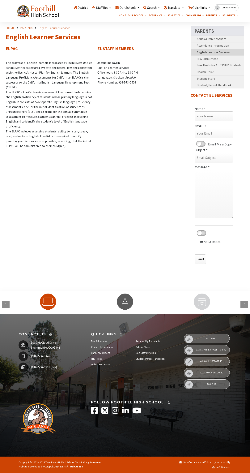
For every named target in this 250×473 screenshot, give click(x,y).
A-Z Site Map (221, 467)
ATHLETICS (174, 15)
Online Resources (100, 364)
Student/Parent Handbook (214, 85)
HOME (122, 15)
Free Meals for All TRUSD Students (219, 65)
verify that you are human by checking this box (201, 233)
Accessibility (222, 462)
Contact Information (102, 347)
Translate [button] (174, 7)
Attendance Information (213, 45)
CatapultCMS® (51, 466)
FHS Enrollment (207, 59)
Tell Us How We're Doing (204, 373)
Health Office (205, 72)
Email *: (200, 126)
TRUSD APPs (200, 385)
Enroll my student (100, 353)
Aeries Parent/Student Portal (205, 350)
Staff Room (103, 7)
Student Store (206, 78)
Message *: (202, 167)
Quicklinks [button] (199, 7)
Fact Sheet (200, 339)
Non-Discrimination (146, 353)
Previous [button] (6, 304)
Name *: (200, 109)
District (83, 7)
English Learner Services (54, 28)
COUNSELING (194, 15)
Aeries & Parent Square (211, 39)
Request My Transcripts (148, 341)
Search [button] (152, 7)
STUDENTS (229, 15)
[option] (48, 302)
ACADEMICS (156, 15)
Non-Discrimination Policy (195, 462)
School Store (143, 347)
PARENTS (212, 15)
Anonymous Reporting (203, 362)
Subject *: (201, 150)
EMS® (65, 466)
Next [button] (244, 304)
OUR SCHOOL (136, 15)
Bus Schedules (99, 341)
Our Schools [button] (128, 7)
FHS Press (96, 358)
